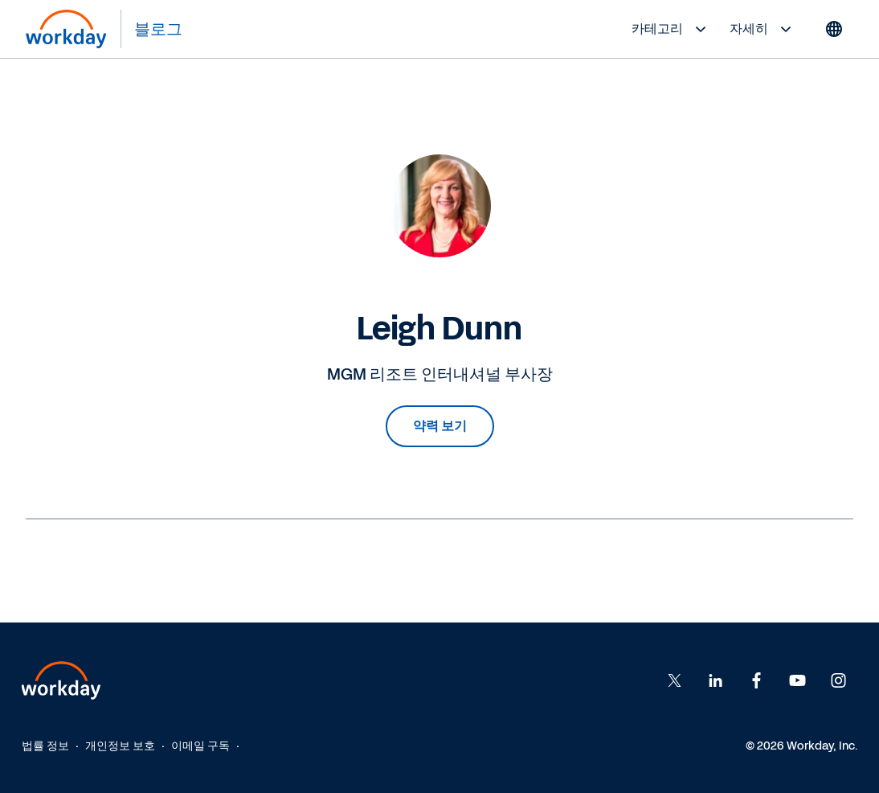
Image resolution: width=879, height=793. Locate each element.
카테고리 (671, 29)
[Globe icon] (834, 29)
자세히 (762, 29)
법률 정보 (45, 746)
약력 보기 (440, 426)
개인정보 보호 (120, 746)
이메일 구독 (200, 746)
